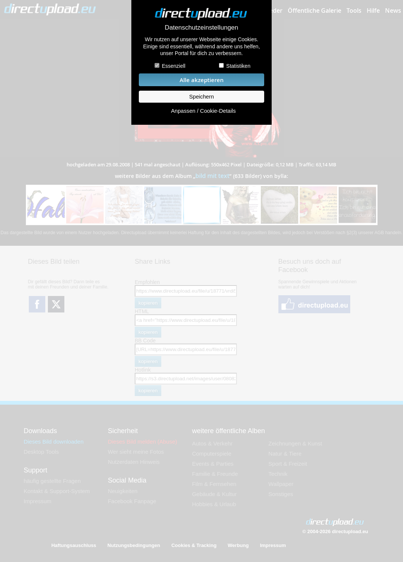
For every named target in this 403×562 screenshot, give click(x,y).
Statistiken (238, 66)
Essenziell (173, 66)
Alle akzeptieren (202, 80)
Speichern (201, 97)
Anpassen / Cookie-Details (203, 111)
